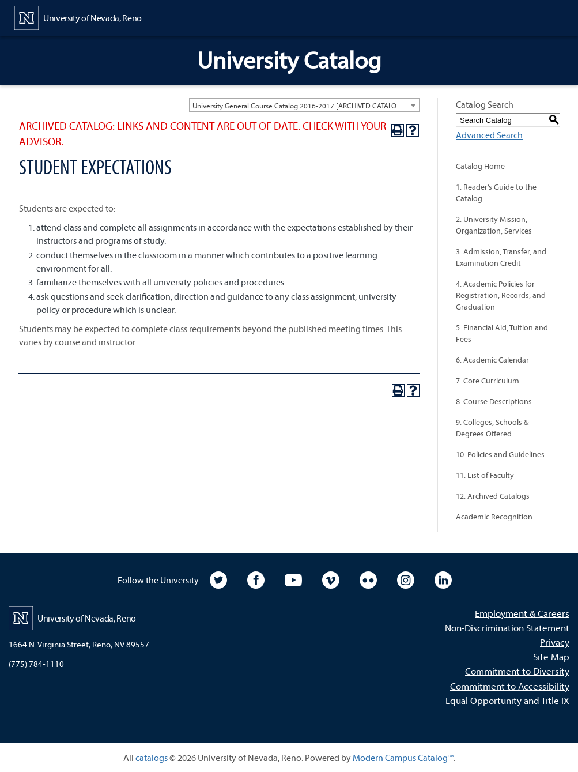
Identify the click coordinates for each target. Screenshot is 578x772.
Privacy (554, 642)
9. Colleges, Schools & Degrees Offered (492, 428)
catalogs (151, 757)
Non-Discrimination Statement (507, 628)
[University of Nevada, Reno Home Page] (78, 16)
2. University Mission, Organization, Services (494, 225)
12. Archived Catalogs (493, 496)
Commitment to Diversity (517, 671)
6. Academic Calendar (492, 360)
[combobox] (304, 105)
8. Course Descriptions (494, 401)
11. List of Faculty (485, 475)
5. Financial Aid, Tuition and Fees (502, 333)
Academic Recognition (494, 516)
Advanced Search (489, 135)
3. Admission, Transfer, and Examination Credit (501, 257)
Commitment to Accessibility (509, 686)
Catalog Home (480, 166)
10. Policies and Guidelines (500, 454)
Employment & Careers (522, 613)
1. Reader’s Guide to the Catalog (496, 193)
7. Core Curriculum (487, 380)
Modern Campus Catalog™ (403, 757)
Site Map (551, 656)
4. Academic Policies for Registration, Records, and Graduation (501, 295)
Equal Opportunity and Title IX (507, 700)
